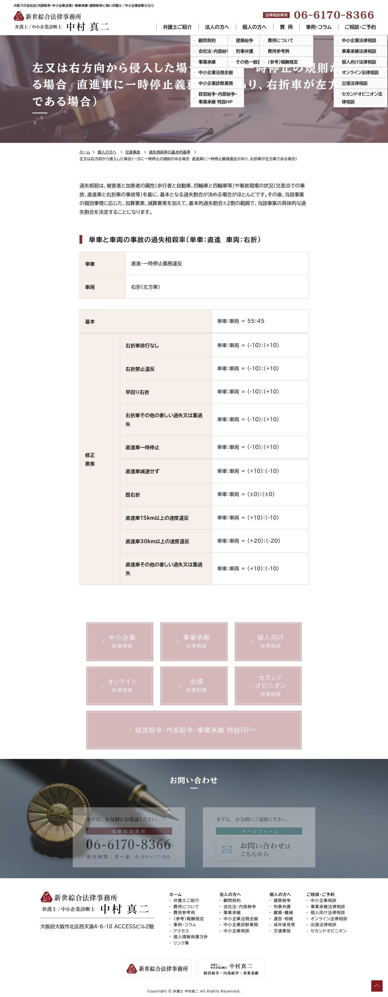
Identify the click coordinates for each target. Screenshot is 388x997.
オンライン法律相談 (329, 919)
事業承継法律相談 (328, 907)
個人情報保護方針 (191, 937)
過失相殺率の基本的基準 (169, 152)
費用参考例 (184, 913)
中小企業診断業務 (241, 925)
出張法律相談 (324, 925)
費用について (186, 907)
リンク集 (181, 943)
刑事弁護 (282, 907)
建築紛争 (282, 900)
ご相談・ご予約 (360, 27)
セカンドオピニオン (329, 931)
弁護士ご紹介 (177, 27)
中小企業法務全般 (241, 919)
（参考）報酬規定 (189, 919)
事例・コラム (319, 27)
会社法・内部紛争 (240, 907)
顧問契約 (232, 900)
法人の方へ (217, 27)
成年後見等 (284, 925)
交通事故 (132, 152)
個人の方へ (254, 27)
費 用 (286, 27)
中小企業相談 (237, 931)
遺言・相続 (283, 919)
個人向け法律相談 (328, 913)
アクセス (181, 931)
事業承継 (232, 913)
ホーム (84, 152)
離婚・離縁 (283, 913)
